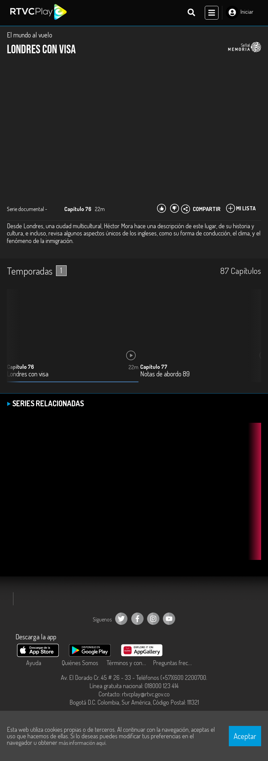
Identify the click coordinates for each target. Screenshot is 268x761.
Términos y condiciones (128, 663)
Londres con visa (27, 374)
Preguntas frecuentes (174, 663)
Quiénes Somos (80, 663)
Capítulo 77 (153, 367)
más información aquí (82, 742)
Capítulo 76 (20, 367)
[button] (252, 341)
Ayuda (33, 663)
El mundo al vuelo (29, 35)
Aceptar (245, 736)
